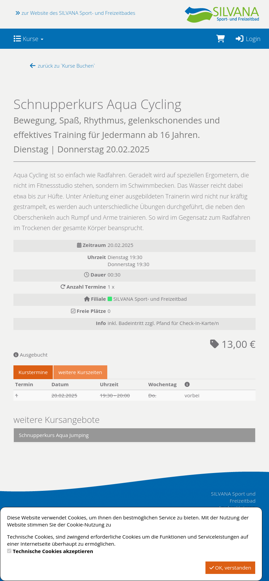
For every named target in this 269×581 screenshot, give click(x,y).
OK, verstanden (230, 567)
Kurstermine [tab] (33, 372)
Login (248, 39)
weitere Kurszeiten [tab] (80, 372)
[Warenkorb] (220, 39)
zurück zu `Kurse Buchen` (62, 65)
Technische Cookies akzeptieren (53, 551)
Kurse (28, 39)
